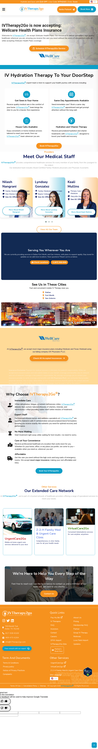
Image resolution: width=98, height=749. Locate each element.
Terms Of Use (15, 687)
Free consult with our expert (17, 650)
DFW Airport (56, 641)
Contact (54, 634)
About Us (77, 619)
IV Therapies (56, 623)
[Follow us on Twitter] (8, 622)
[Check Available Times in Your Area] (86, 9)
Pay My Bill (57, 619)
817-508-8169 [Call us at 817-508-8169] (12, 634)
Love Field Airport (80, 641)
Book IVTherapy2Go (49, 146)
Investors (54, 630)
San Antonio (50, 299)
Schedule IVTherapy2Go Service (49, 48)
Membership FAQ (80, 626)
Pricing (76, 623)
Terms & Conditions (11, 664)
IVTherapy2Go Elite (59, 645)
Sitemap (43, 687)
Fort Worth (50, 296)
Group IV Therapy (80, 634)
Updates (77, 645)
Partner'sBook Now (57, 651)
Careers (54, 638)
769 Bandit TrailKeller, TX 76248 (12, 629)
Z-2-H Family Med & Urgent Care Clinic (68, 672)
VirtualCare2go (58, 668)
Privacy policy (8, 668)
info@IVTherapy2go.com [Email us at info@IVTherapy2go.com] (15, 643)
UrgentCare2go (58, 664)
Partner (76, 630)
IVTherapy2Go (19, 35)
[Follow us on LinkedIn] (12, 622)
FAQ (52, 626)
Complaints (7, 675)
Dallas (48, 293)
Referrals (77, 638)
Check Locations (40, 263)
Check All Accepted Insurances (49, 359)
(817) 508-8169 (59, 263)
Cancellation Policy (30, 687)
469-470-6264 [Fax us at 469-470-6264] (12, 639)
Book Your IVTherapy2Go (49, 472)
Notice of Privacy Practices (14, 672)
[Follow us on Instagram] (3, 622)
